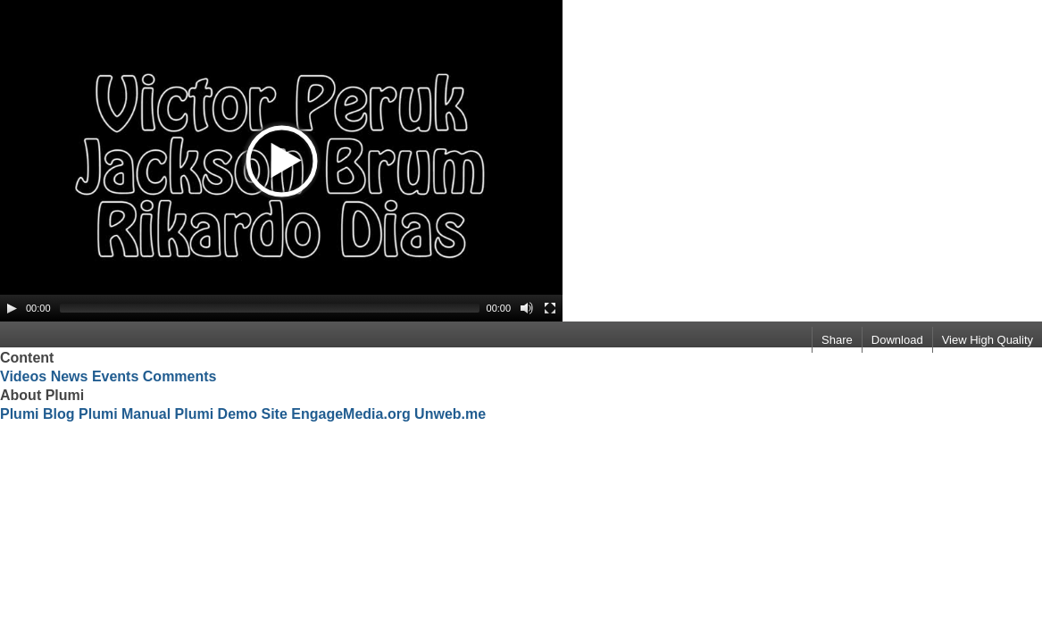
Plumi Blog (37, 414)
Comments (180, 376)
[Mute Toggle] (527, 308)
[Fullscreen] (550, 308)
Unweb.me (450, 414)
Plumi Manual (125, 414)
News (69, 376)
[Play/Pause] (11, 308)
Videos (23, 376)
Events (115, 376)
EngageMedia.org (350, 414)
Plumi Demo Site (231, 414)
